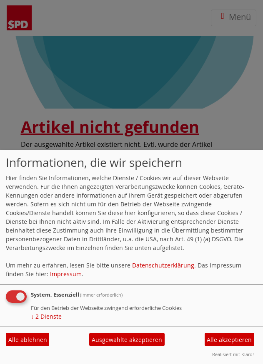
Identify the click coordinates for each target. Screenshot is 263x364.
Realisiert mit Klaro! (233, 354)
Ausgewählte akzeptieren (127, 340)
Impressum (66, 274)
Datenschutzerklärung (163, 265)
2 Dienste (46, 316)
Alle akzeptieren (229, 340)
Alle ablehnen (27, 340)
